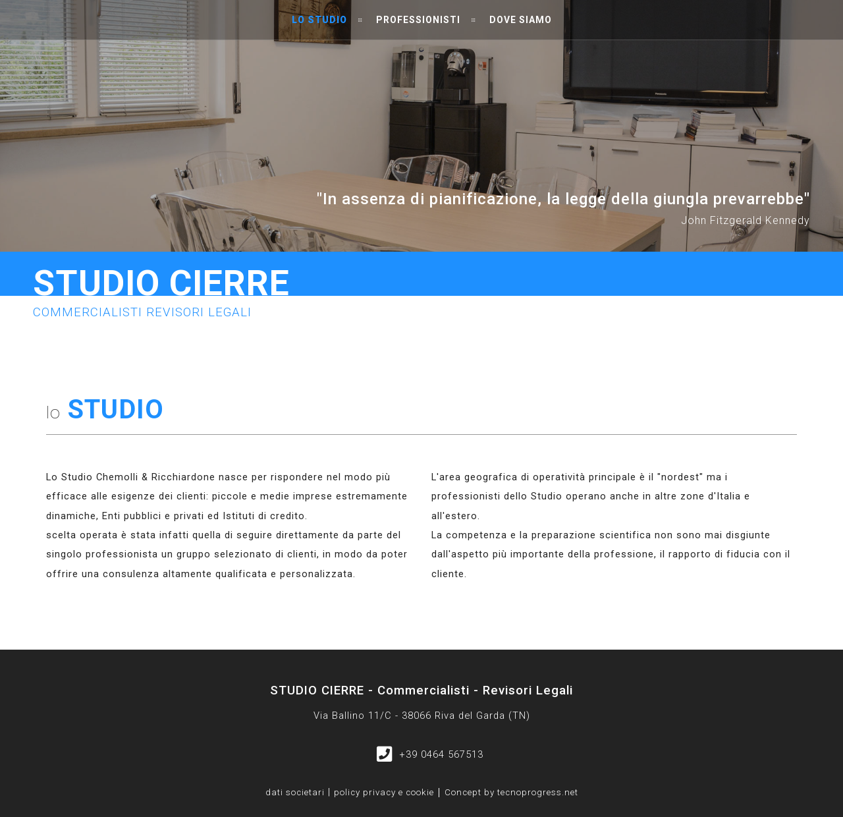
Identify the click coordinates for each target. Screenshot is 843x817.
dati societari (295, 792)
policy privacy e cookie (384, 792)
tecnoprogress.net (537, 792)
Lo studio (319, 19)
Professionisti (418, 19)
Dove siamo (520, 19)
